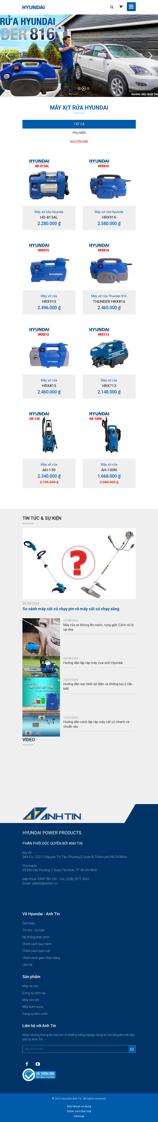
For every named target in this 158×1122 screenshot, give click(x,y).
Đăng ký (131, 1049)
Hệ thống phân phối (35, 937)
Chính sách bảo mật (36, 951)
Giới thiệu (28, 923)
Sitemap (79, 1116)
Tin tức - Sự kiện (33, 930)
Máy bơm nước (32, 1007)
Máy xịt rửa (30, 986)
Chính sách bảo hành (37, 944)
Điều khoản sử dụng (79, 1106)
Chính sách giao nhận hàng (41, 958)
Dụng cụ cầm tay (34, 993)
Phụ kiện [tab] (79, 133)
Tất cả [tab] (79, 124)
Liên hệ (27, 964)
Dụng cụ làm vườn (35, 1014)
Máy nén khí (30, 1000)
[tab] (79, 141)
